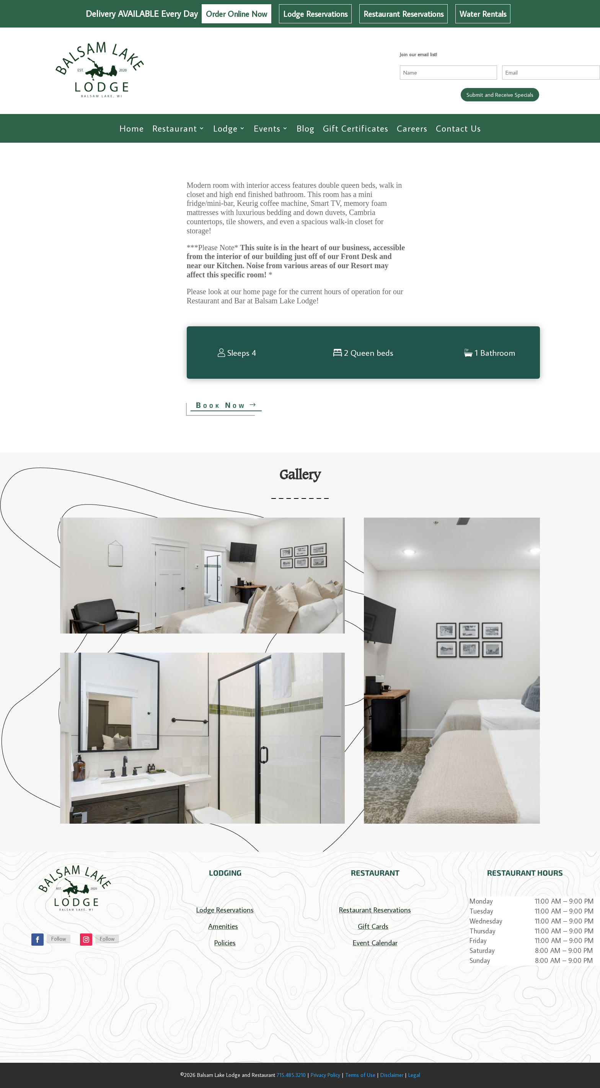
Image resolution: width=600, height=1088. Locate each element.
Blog (306, 129)
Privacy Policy (325, 1075)
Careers (412, 129)
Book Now (221, 404)
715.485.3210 (291, 1075)
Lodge (225, 129)
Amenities (223, 926)
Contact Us (458, 129)
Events (267, 129)
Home (131, 129)
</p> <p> (225, 1003)
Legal (414, 1075)
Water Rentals (483, 13)
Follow (58, 938)
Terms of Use (360, 1075)
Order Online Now (236, 13)
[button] (202, 576)
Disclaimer (391, 1075)
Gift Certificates (355, 129)
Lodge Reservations (315, 13)
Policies (225, 942)
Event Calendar (375, 942)
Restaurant (174, 129)
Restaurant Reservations (403, 13)
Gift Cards (373, 926)
